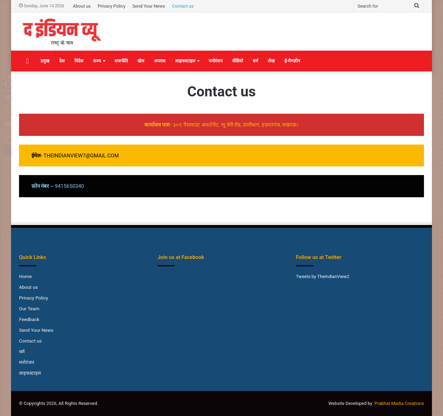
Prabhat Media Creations (399, 403)
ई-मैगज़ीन (292, 60)
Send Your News (148, 6)
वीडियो (237, 60)
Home (25, 276)
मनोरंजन (216, 60)
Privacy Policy (111, 6)
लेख (271, 60)
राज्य (97, 60)
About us (82, 6)
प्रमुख (44, 60)
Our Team (29, 308)
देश (62, 60)
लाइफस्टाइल (185, 60)
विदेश (78, 60)
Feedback (29, 319)
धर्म (255, 60)
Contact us (183, 6)
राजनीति (121, 60)
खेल (140, 60)
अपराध (159, 60)
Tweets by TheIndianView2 (322, 276)
